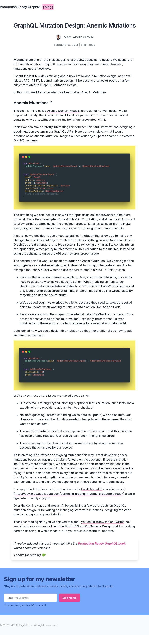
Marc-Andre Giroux (79, 37)
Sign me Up (69, 597)
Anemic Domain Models (63, 110)
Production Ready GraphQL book (101, 543)
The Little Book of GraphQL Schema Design (81, 526)
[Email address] (30, 598)
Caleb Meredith (91, 489)
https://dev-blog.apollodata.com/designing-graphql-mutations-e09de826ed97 (69, 493)
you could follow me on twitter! (102, 522)
